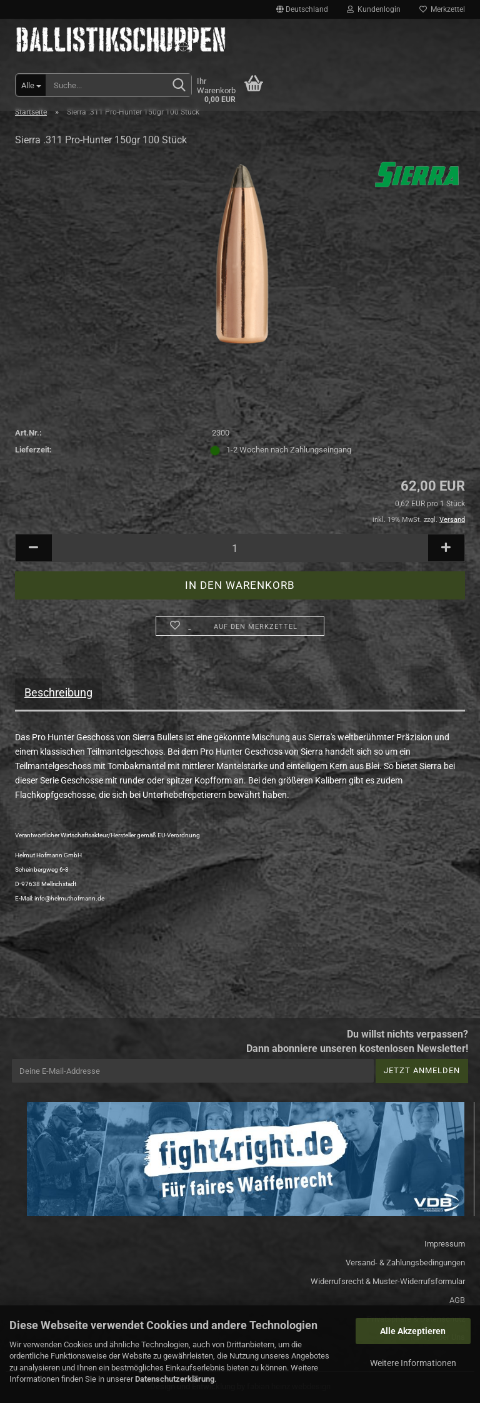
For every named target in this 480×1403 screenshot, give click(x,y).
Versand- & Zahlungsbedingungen (405, 1262)
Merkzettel (442, 9)
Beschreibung (58, 692)
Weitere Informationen (413, 1363)
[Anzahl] (240, 548)
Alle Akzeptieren (413, 1331)
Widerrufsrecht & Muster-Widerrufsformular (388, 1281)
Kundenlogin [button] (374, 9)
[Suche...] (31, 85)
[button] (302, 9)
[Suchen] (179, 85)
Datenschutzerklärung (174, 1379)
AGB (457, 1300)
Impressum (444, 1243)
